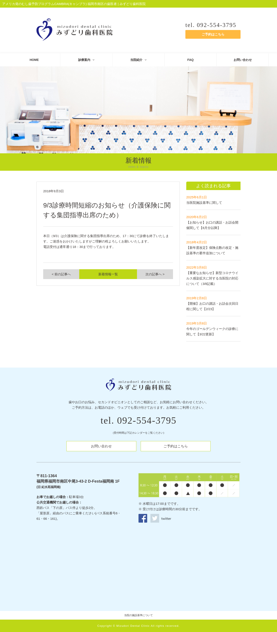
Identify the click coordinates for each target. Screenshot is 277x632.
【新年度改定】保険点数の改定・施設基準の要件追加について (212, 247)
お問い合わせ (243, 60)
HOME (34, 60)
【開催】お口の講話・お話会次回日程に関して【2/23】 (212, 303)
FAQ (190, 60)
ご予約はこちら (213, 34)
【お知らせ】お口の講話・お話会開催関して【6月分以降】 (212, 222)
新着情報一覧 (108, 274)
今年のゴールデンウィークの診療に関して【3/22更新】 (212, 328)
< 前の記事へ (61, 274)
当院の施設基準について (138, 615)
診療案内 (86, 60)
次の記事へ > (155, 274)
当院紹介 (138, 60)
